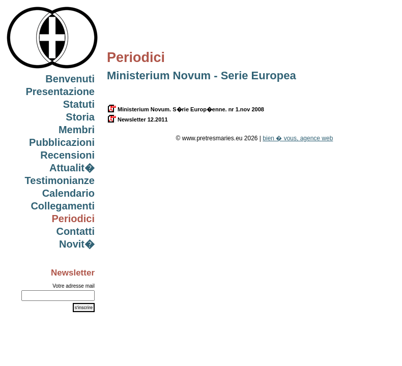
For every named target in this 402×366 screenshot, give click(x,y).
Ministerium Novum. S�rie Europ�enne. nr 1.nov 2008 (185, 109)
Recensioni (67, 155)
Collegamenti (63, 205)
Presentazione (60, 91)
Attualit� (72, 167)
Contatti (75, 231)
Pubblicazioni (62, 142)
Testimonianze (60, 180)
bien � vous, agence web (298, 138)
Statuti (79, 104)
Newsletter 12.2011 (137, 119)
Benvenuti (70, 78)
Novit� (77, 244)
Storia (80, 117)
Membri (77, 129)
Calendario (68, 193)
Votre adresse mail (73, 286)
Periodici (73, 218)
